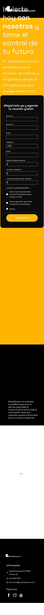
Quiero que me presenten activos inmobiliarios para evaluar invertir (20, 194)
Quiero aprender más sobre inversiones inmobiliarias (21, 203)
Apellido (9, 124)
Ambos (12, 209)
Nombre (9, 116)
